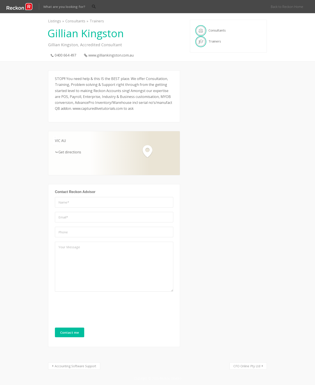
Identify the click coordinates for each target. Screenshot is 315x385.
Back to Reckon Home (287, 6)
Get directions (69, 152)
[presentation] (73, 312)
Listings (54, 21)
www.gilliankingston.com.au (111, 55)
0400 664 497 (65, 55)
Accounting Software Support (75, 366)
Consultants (75, 21)
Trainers (97, 21)
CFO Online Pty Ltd (246, 366)
